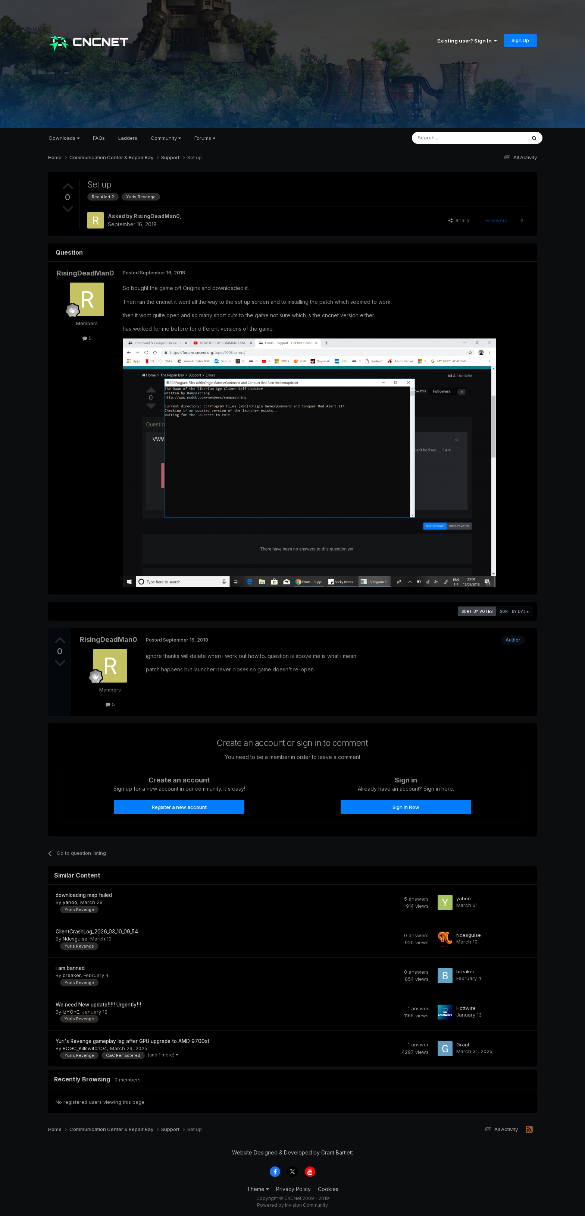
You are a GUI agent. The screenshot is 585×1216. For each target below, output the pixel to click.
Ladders (127, 138)
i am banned (70, 968)
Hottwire (466, 1008)
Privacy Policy (293, 1189)
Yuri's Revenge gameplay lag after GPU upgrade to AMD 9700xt (132, 1041)
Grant (462, 1045)
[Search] (450, 138)
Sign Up (520, 40)
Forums (204, 138)
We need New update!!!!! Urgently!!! (98, 1005)
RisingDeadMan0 (157, 216)
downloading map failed (84, 895)
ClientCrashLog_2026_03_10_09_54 (97, 932)
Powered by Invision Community (292, 1205)
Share (458, 220)
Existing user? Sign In (467, 41)
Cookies (328, 1189)
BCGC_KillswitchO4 (85, 1048)
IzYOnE (71, 1012)
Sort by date (514, 611)
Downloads (64, 138)
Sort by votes (477, 611)
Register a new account (179, 807)
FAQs (99, 138)
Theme (258, 1189)
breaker (72, 975)
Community (166, 138)
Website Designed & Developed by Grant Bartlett (292, 1152)
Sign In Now (405, 807)
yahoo (70, 902)
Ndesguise (75, 939)
